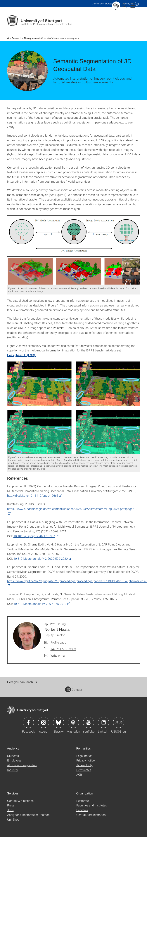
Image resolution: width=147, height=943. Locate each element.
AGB (79, 770)
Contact (73, 685)
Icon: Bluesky (58, 717)
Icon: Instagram (43, 717)
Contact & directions (20, 796)
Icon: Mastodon (73, 717)
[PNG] (73, 245)
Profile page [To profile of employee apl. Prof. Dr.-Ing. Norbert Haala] (58, 638)
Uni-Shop (13, 815)
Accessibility (84, 760)
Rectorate (82, 796)
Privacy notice (85, 756)
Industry (12, 765)
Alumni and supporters (22, 760)
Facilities (82, 805)
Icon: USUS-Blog (118, 717)
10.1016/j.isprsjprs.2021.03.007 (34, 531)
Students (13, 751)
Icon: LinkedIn (103, 717)
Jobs (10, 805)
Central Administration (91, 810)
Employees (14, 756)
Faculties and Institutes (91, 801)
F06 (128, 3)
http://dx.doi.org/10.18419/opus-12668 (32, 491)
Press (10, 801)
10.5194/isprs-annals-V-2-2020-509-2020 (40, 554)
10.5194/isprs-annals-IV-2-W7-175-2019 (39, 599)
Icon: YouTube (88, 717)
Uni (103, 3)
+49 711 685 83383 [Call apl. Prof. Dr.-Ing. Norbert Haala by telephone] (63, 644)
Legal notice (84, 751)
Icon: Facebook (28, 717)
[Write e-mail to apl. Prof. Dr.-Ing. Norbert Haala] (55, 651)
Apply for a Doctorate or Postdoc (28, 810)
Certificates (83, 765)
